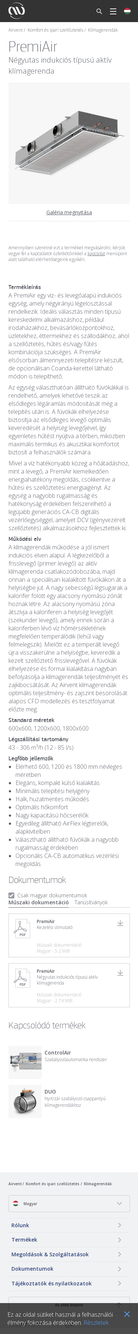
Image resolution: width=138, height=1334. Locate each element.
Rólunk (20, 1225)
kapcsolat (96, 253)
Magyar (25, 1203)
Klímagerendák (103, 30)
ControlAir (58, 1052)
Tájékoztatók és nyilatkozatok (51, 1283)
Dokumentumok (32, 1268)
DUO (50, 1091)
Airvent (15, 30)
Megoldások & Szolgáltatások (50, 1254)
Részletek (96, 1323)
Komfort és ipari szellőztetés (55, 30)
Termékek (24, 1239)
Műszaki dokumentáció (38, 902)
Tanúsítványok (91, 902)
